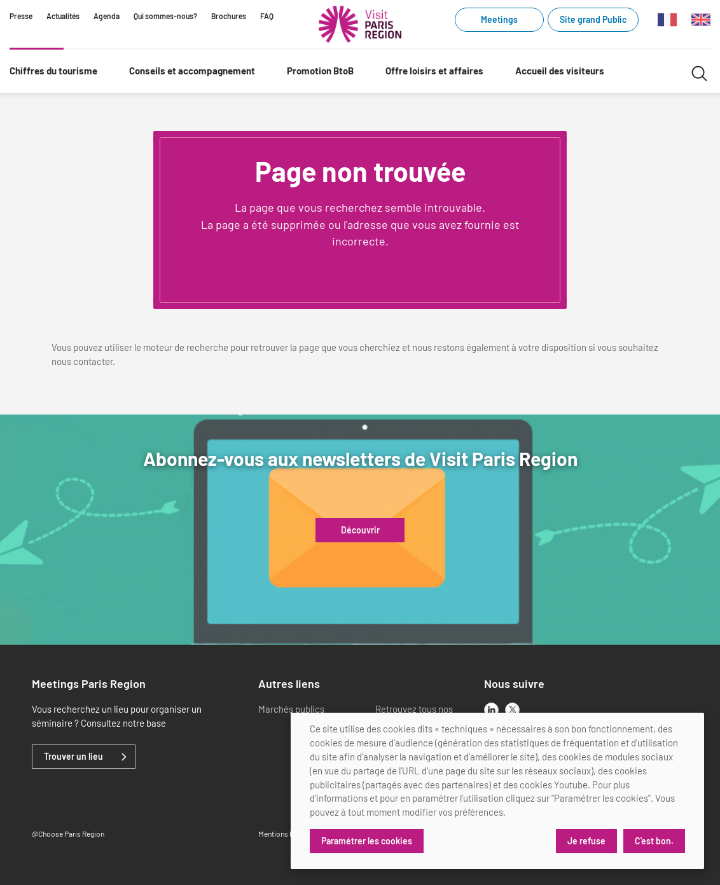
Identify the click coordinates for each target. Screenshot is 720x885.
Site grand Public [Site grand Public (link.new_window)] (593, 19)
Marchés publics (291, 709)
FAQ (266, 15)
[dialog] (497, 791)
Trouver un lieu (73, 756)
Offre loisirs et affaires (434, 70)
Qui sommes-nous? (165, 15)
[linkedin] (491, 710)
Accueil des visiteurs (559, 70)
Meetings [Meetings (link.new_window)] (499, 19)
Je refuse (586, 840)
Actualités (63, 15)
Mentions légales (285, 833)
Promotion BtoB (320, 70)
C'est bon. (654, 840)
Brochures (228, 15)
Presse (21, 15)
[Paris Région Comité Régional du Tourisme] (360, 24)
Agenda (106, 15)
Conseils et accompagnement (192, 70)
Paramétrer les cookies (366, 840)
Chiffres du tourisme (53, 70)
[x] (512, 710)
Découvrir (360, 530)
